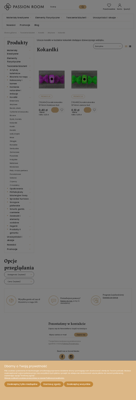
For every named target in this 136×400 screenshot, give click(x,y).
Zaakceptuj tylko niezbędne (22, 384)
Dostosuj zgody (52, 384)
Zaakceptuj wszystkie (78, 384)
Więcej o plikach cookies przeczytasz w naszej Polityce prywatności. (34, 378)
